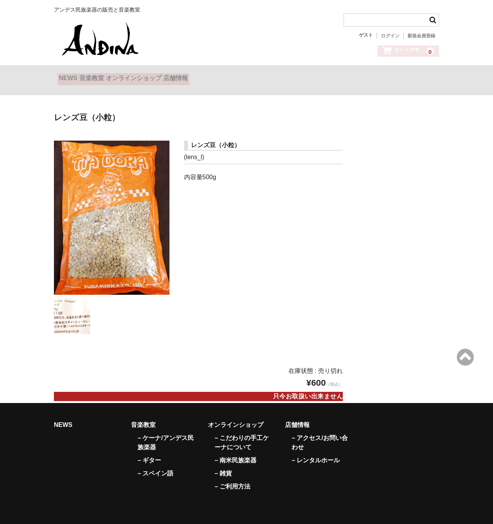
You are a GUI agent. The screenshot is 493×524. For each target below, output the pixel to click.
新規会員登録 (421, 36)
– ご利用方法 (232, 477)
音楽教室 (111, 76)
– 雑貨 (223, 464)
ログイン (390, 36)
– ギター (149, 451)
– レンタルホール (316, 451)
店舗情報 (226, 76)
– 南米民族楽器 (236, 451)
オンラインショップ (168, 76)
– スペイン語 (155, 464)
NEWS (72, 76)
